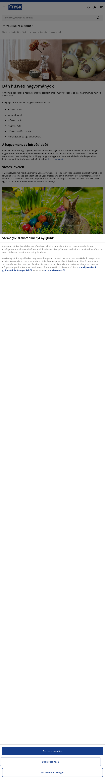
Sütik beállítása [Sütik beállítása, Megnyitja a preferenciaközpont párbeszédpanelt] (50, 761)
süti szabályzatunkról (54, 270)
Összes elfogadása (52, 751)
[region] (52, 506)
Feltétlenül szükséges (52, 772)
